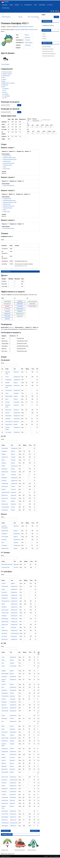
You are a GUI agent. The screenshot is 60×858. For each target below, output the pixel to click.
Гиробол (4, 489)
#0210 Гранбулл (6, 17)
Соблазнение (5, 586)
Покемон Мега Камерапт (20, 850)
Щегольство (5, 639)
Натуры (44, 36)
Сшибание (7, 418)
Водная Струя (5, 530)
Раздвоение (5, 598)
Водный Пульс (5, 548)
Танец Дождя (5, 772)
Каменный (20, 316)
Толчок (7, 376)
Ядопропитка (5, 504)
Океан (4, 167)
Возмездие (4, 718)
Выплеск (7, 412)
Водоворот (4, 766)
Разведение (5, 84)
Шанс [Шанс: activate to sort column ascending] (11, 245)
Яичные (5, 92)
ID (21, 5)
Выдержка (4, 477)
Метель (3, 460)
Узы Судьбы (8, 432)
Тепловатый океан (7, 165)
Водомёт (7, 382)
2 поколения (30, 26)
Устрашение (28, 45)
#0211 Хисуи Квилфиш (33, 17)
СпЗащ (47, 125)
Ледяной (7, 311)
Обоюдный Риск (6, 601)
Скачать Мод (5, 8)
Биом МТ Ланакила (47, 46)
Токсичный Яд (8, 421)
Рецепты (44, 38)
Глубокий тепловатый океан (10, 159)
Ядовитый (23, 26)
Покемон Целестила (31, 850)
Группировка (5, 595)
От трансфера (6, 96)
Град (3, 663)
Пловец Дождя (28, 42)
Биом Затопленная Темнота (48, 55)
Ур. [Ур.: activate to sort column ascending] (2, 368)
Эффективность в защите (8, 83)
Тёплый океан (6, 168)
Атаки (11, 5)
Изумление (4, 533)
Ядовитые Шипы (6, 492)
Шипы (6, 393)
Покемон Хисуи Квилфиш (35, 830)
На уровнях (6, 88)
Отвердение (8, 379)
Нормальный (20, 313)
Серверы (46, 856)
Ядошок (4, 760)
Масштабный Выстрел (7, 564)
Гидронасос (4, 451)
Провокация (5, 486)
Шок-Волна (4, 633)
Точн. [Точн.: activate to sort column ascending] (33, 368)
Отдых (3, 666)
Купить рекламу (56, 856)
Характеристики (6, 75)
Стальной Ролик (5, 567)
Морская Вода (8, 396)
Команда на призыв (7, 73)
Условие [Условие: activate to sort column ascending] (17, 245)
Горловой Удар (5, 507)
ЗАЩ (37, 125)
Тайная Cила (4, 630)
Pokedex (20, 17)
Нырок (3, 660)
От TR (4, 90)
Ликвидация (5, 510)
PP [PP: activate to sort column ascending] (37, 368)
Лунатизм (4, 480)
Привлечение (5, 710)
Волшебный (7, 303)
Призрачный (19, 308)
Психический (32, 306)
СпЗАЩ (49, 131)
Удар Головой (5, 610)
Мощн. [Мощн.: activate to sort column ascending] (27, 368)
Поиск (56, 16)
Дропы (4, 81)
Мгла (3, 542)
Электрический (32, 301)
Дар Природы (5, 618)
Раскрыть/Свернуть (6, 271)
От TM (4, 97)
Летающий (20, 306)
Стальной (7, 316)
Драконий (20, 303)
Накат (3, 627)
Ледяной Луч (5, 457)
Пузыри (3, 583)
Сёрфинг (4, 454)
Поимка (4, 79)
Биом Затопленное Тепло (48, 51)
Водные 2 (11, 327)
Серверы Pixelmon (48, 25)
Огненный (7, 308)
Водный (18, 26)
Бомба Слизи (5, 471)
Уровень (29, 118)
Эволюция (42, 5)
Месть (6, 399)
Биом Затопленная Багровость (49, 53)
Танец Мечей (5, 448)
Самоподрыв (5, 825)
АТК (33, 125)
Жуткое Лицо (5, 777)
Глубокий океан (7, 161)
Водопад (4, 463)
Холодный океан (18, 29)
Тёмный (19, 301)
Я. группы (50, 5)
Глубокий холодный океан (30, 29)
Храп (3, 687)
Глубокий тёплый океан (8, 163)
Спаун (3, 77)
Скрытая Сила (5, 612)
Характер (34, 118)
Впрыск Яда (8, 409)
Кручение (4, 539)
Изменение (4, 468)
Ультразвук (4, 545)
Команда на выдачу (7, 72)
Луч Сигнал (4, 636)
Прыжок (4, 699)
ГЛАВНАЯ (5, 2)
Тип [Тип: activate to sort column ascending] (15, 368)
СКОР (51, 125)
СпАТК (42, 125)
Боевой (7, 306)
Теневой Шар (5, 483)
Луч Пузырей (5, 536)
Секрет (3, 589)
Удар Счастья (5, 624)
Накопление (8, 415)
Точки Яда (27, 40)
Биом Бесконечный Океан (48, 49)
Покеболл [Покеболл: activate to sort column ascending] (4, 245)
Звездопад (4, 690)
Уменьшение (8, 390)
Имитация (4, 615)
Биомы (17, 5)
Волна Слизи (5, 498)
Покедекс (4, 5)
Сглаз (3, 657)
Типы (35, 5)
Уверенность (5, 748)
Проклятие (4, 592)
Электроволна (5, 822)
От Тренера (6, 94)
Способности (28, 5)
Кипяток (4, 501)
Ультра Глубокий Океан (8, 185)
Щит (3, 721)
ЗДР (28, 125)
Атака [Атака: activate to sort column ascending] (6, 368)
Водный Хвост (8, 424)
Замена (3, 466)
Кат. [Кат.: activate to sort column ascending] (22, 368)
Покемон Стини (5, 850)
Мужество (4, 704)
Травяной (19, 311)
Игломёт (7, 402)
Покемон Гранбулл (6, 830)
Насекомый (7, 301)
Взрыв (3, 604)
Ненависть (4, 607)
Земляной (32, 303)
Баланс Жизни (5, 621)
